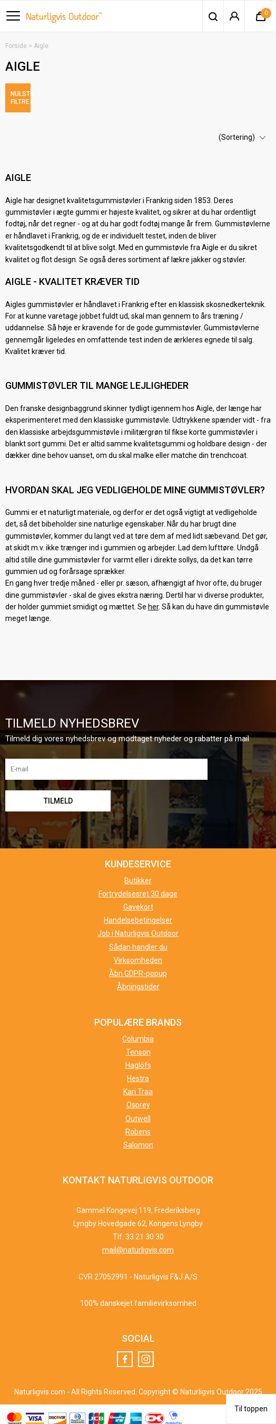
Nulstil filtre (69, 94)
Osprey (138, 1097)
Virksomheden (138, 952)
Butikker (138, 872)
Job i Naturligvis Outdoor (138, 926)
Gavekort (138, 899)
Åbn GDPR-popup (138, 966)
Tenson (138, 1044)
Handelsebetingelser (138, 913)
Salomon (138, 1137)
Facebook (125, 1352)
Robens (138, 1124)
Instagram (146, 1352)
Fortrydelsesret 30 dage (138, 886)
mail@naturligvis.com (138, 1242)
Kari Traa (138, 1084)
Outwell (138, 1110)
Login (234, 16)
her (153, 599)
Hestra (138, 1071)
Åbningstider (138, 979)
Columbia (138, 1031)
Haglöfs (138, 1057)
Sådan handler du (138, 939)
